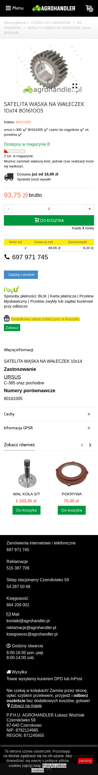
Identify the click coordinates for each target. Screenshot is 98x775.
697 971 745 (26, 257)
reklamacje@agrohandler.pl (31, 627)
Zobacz (12, 327)
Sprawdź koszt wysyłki (34, 179)
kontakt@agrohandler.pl (28, 621)
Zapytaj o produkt (20, 275)
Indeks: (9, 122)
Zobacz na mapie (24, 705)
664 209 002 (18, 605)
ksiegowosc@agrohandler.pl (32, 634)
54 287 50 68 (18, 586)
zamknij (85, 761)
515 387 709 (18, 568)
